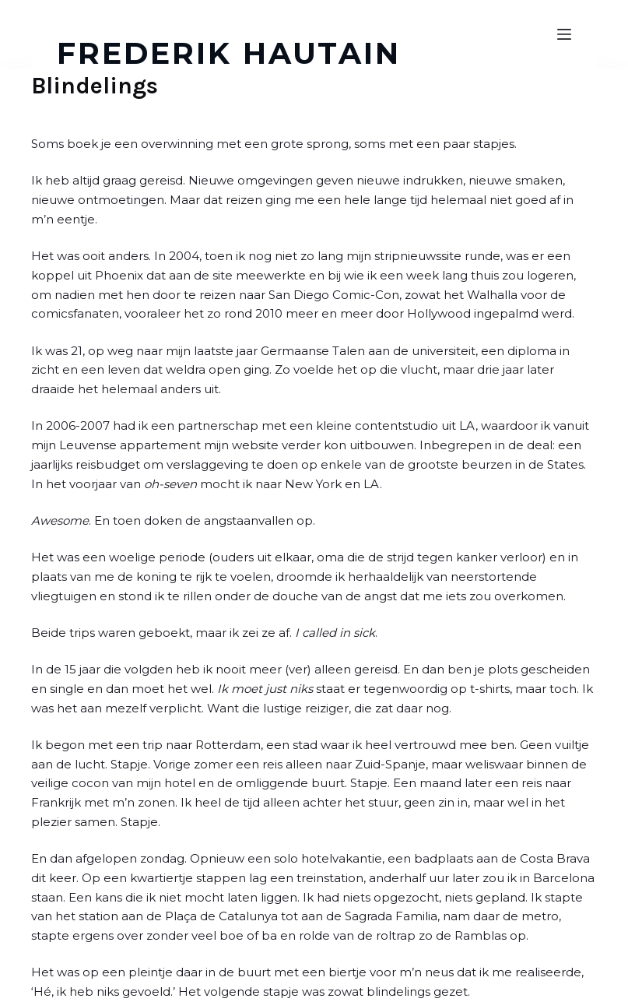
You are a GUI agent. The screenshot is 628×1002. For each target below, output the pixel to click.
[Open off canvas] (564, 34)
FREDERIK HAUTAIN (229, 53)
